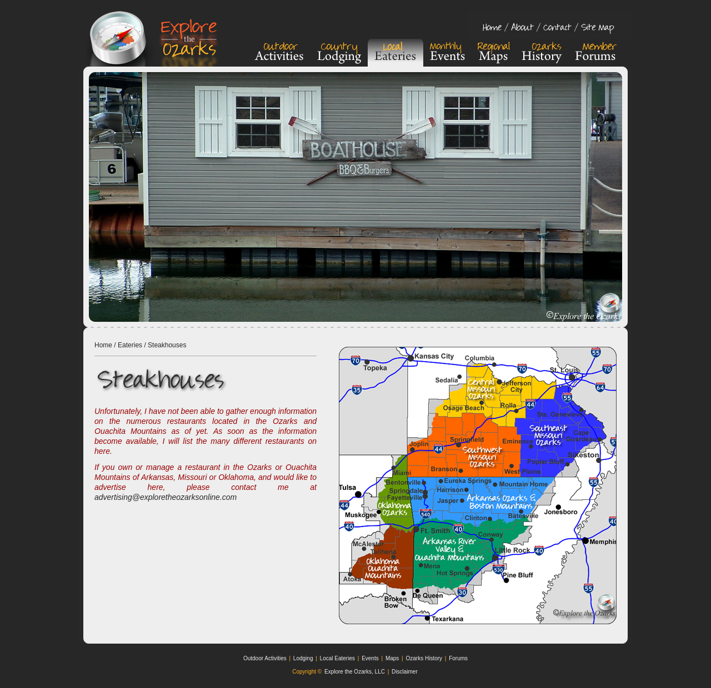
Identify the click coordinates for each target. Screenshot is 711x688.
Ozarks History (423, 658)
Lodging (303, 658)
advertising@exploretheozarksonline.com (165, 497)
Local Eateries (337, 658)
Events (370, 658)
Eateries (130, 345)
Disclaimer (405, 672)
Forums (458, 658)
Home (103, 345)
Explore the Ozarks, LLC (354, 672)
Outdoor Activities (265, 658)
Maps (392, 658)
